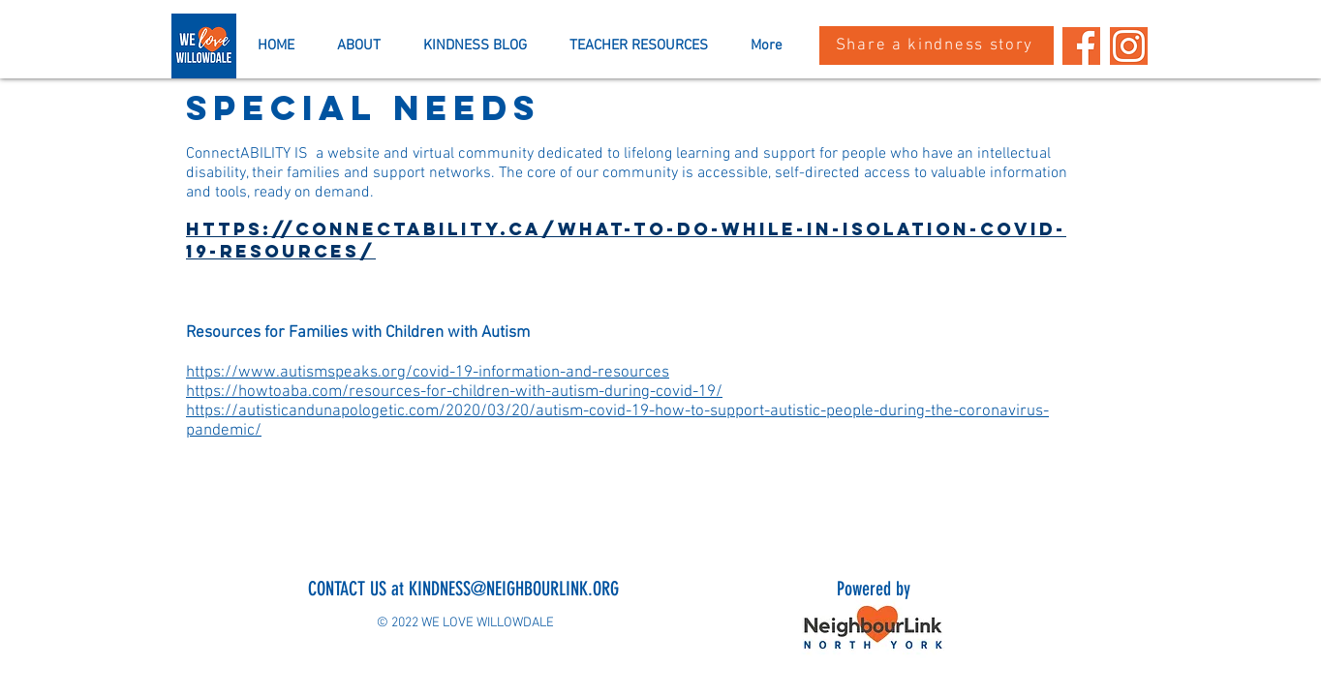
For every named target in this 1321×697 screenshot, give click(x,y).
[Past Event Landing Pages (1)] (1081, 46)
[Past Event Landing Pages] (1129, 46)
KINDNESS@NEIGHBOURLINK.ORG (514, 588)
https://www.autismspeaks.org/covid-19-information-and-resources (427, 372)
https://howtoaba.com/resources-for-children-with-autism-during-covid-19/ (454, 392)
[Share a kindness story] (936, 45)
